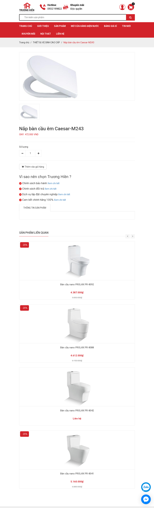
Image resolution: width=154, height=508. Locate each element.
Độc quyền (76, 8)
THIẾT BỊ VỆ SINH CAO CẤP (46, 42)
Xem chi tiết (53, 183)
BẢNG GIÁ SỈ (110, 26)
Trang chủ (24, 42)
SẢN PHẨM (60, 26)
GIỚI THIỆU (43, 26)
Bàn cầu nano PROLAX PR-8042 (77, 410)
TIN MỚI (126, 26)
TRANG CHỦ (25, 26)
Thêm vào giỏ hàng (33, 166)
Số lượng (23, 147)
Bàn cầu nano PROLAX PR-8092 (77, 284)
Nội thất (45, 33)
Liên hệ (60, 33)
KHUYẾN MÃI (28, 33)
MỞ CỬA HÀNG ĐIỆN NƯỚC (85, 26)
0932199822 (54, 8)
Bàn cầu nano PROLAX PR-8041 (77, 473)
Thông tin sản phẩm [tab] (34, 207)
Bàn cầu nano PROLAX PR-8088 (77, 347)
